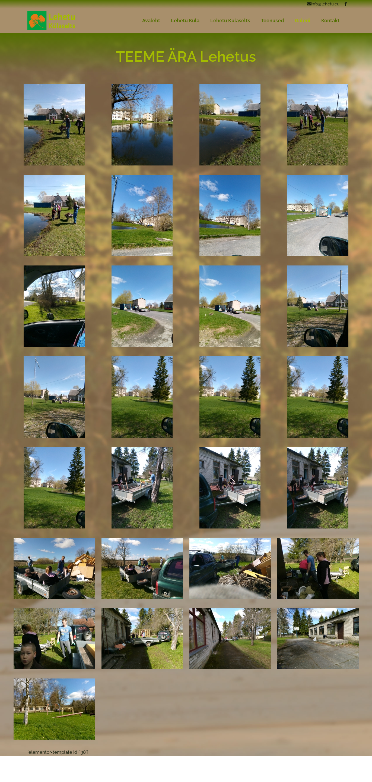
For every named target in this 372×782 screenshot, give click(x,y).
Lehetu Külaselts (230, 20)
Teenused (272, 20)
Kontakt (330, 20)
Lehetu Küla (185, 20)
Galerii (302, 20)
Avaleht (151, 20)
